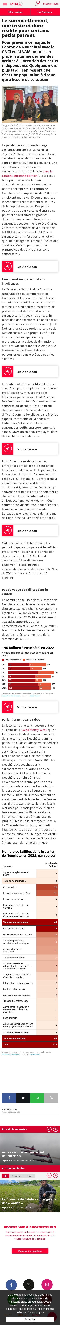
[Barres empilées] (30, 671)
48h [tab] (5, 1143)
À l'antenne (44, 12)
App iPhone (29, 1267)
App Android (46, 1267)
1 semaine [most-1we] (16, 1143)
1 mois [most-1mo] (29, 1143)
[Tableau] (30, 952)
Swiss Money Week (34, 730)
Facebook (11, 1252)
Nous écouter (52, 3)
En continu (15, 12)
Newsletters (13, 1267)
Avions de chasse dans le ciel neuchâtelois (23, 1122)
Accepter (30, 1319)
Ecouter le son (19, 266)
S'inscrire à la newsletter (30, 1218)
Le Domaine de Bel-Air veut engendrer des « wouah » (30, 1168)
